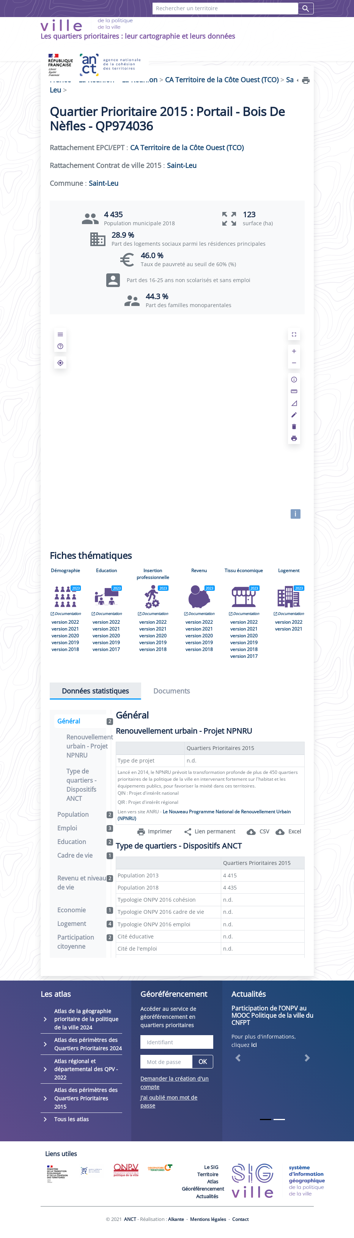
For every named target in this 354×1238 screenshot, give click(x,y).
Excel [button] (288, 831)
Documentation (65, 613)
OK (202, 1062)
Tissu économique (244, 570)
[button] (237, 1058)
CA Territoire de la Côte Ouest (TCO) (187, 147)
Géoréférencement (203, 1188)
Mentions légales (208, 1219)
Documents (171, 690)
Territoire (207, 1174)
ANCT (130, 1219)
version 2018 (65, 649)
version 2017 (106, 649)
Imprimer (154, 831)
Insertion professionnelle (153, 574)
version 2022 (65, 622)
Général (85, 721)
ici (254, 1044)
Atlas (212, 1181)
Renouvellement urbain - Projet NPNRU (89, 746)
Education (106, 570)
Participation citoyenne (85, 942)
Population (85, 814)
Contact (202, 26)
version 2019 (65, 642)
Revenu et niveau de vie (85, 882)
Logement (288, 570)
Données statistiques (95, 690)
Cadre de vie (85, 855)
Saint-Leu (182, 165)
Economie (85, 910)
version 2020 (65, 635)
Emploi (85, 828)
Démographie (65, 570)
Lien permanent (209, 831)
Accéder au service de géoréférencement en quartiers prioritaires (168, 1017)
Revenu (199, 570)
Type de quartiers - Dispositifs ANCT (81, 785)
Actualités (207, 1196)
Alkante (176, 1219)
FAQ (171, 26)
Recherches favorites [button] (264, 26)
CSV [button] (258, 831)
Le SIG (211, 1167)
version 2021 (65, 629)
